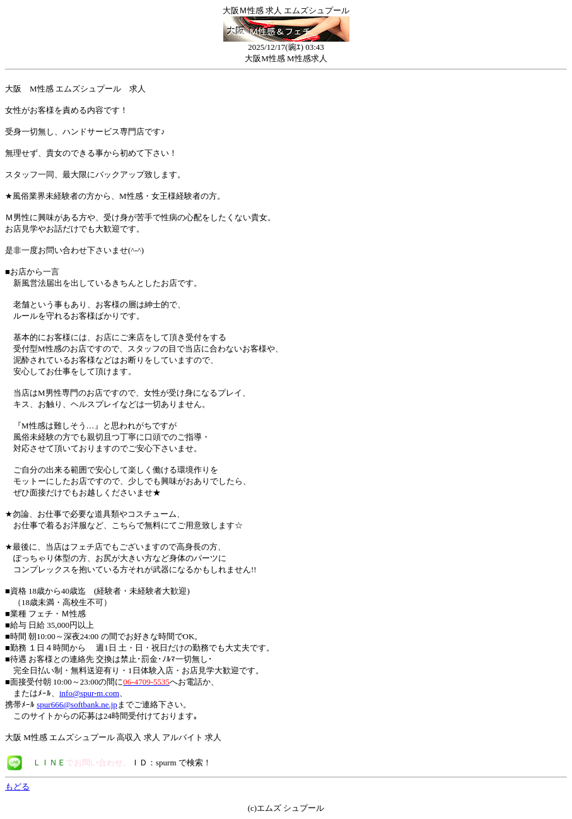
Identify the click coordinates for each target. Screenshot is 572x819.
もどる (17, 786)
